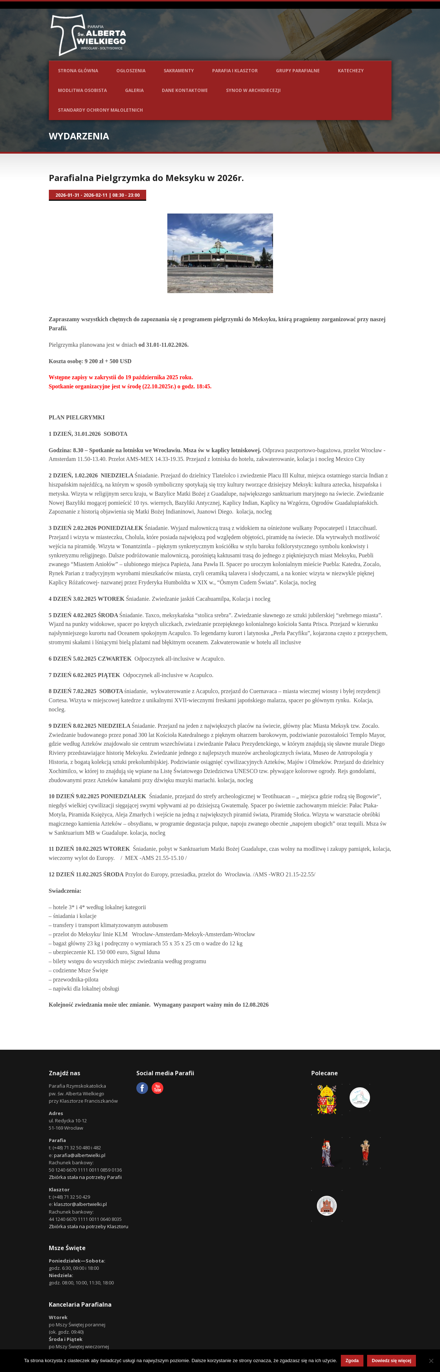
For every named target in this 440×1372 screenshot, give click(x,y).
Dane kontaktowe (185, 90)
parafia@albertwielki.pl (79, 1155)
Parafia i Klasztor (235, 71)
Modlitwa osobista (82, 90)
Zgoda (352, 1360)
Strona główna (78, 71)
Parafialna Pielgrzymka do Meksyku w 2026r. (146, 178)
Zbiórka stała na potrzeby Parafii (85, 1177)
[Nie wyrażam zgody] (431, 1360)
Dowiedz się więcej (391, 1360)
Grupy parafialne (298, 71)
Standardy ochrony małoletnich (100, 110)
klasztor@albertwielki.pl (80, 1204)
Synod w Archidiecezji (253, 90)
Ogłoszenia (130, 71)
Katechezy (351, 71)
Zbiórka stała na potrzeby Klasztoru (88, 1226)
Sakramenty (179, 71)
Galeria (134, 90)
